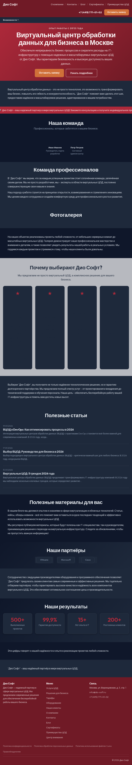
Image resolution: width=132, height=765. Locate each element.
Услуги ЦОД (52, 688)
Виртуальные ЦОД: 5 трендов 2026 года (28, 473)
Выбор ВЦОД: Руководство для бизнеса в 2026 (33, 451)
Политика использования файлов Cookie (93, 746)
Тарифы (50, 698)
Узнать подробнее (81, 73)
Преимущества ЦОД (118, 4)
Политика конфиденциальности (17, 746)
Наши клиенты (53, 708)
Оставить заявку (116, 12)
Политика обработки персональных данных (53, 746)
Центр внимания (54, 737)
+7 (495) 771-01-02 (90, 12)
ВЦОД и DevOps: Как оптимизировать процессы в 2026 (38, 429)
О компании (57, 4)
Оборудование (53, 703)
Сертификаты (96, 4)
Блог (83, 4)
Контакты (72, 4)
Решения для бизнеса (57, 693)
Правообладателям (12, 751)
